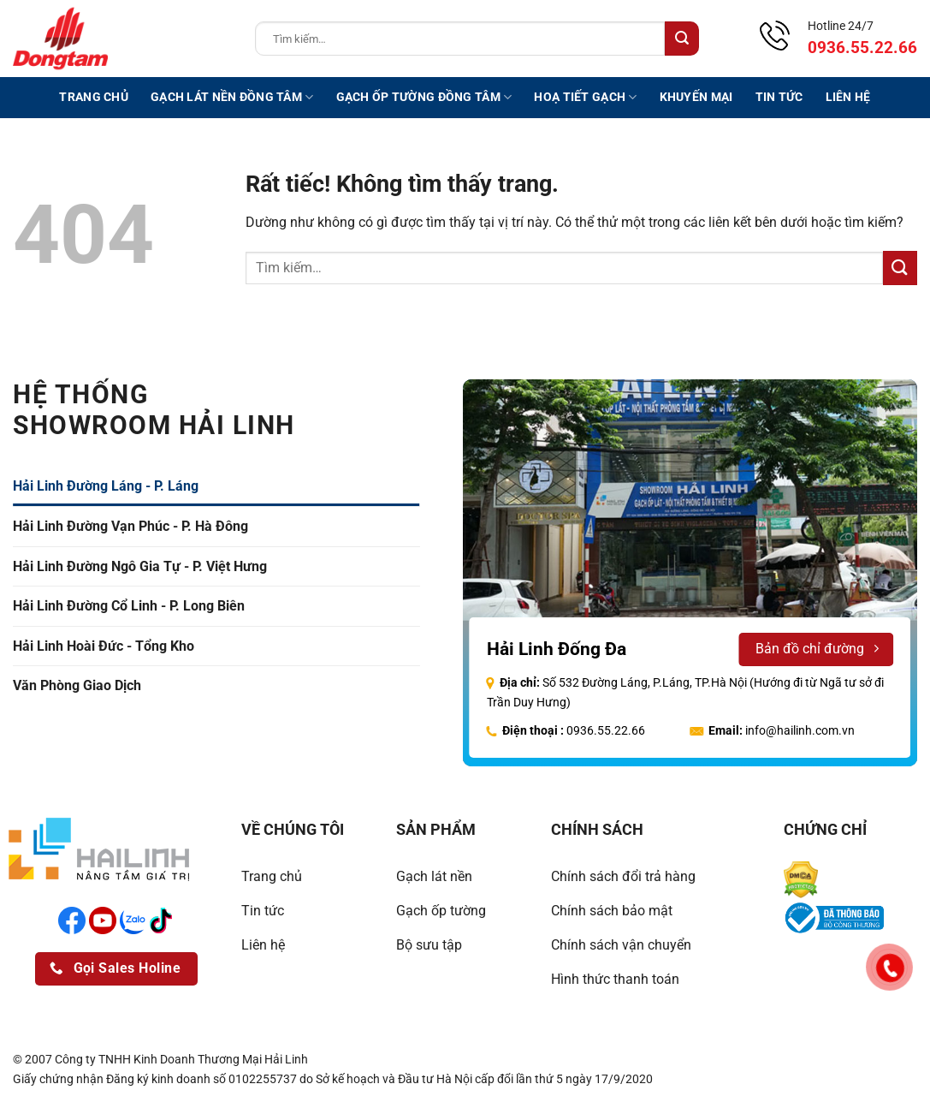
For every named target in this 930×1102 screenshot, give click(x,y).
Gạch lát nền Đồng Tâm (232, 97)
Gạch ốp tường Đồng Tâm (424, 97)
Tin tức (779, 97)
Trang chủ (93, 97)
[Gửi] (682, 38)
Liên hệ (848, 97)
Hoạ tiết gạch (585, 97)
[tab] (216, 486)
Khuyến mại (696, 97)
